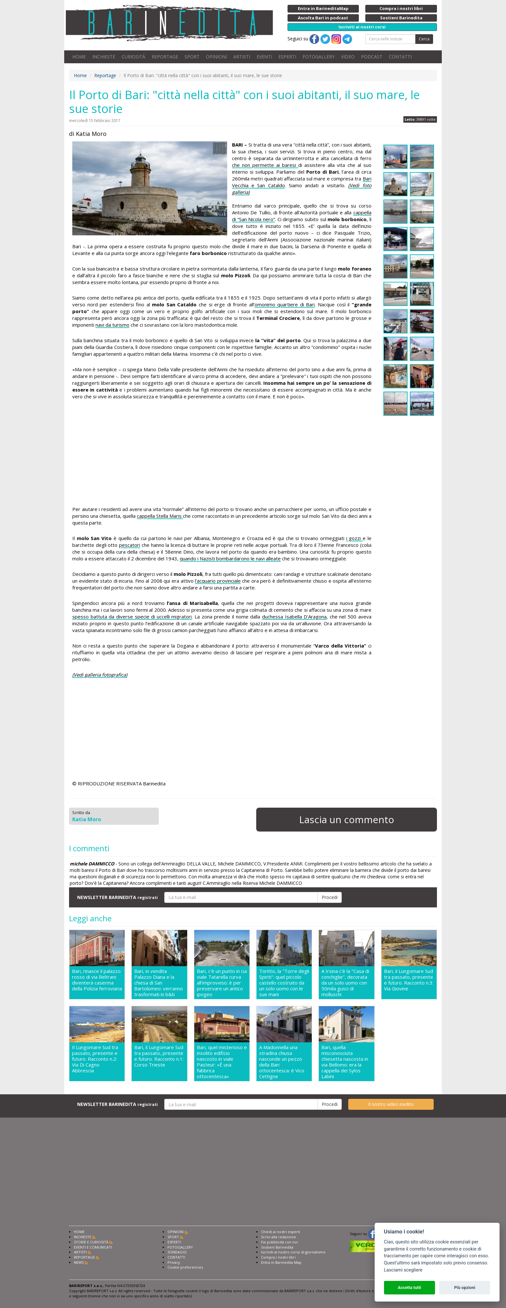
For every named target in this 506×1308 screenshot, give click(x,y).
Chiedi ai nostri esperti (280, 1231)
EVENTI (264, 57)
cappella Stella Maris (160, 516)
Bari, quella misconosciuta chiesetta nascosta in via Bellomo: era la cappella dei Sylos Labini (344, 1061)
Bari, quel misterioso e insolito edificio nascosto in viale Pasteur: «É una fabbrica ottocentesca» (222, 1061)
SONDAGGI (177, 1252)
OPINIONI (216, 57)
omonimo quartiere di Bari (285, 304)
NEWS (79, 1262)
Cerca (424, 39)
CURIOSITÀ (133, 57)
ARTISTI (241, 57)
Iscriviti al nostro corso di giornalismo (293, 1252)
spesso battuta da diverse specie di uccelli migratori (132, 616)
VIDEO (348, 57)
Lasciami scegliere (403, 1270)
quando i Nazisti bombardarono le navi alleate (230, 558)
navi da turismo (112, 325)
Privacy (173, 1262)
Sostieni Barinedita (277, 1247)
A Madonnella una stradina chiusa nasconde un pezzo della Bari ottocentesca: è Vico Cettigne (281, 1061)
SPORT (192, 57)
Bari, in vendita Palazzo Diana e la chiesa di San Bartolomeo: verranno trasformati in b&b (158, 982)
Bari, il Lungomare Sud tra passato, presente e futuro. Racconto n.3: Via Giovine (408, 980)
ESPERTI (287, 57)
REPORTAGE (165, 57)
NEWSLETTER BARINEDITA (117, 897)
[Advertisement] (221, 454)
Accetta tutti (409, 1287)
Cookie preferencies (185, 1267)
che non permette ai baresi (265, 165)
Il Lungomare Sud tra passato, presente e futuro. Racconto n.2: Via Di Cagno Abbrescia (95, 1059)
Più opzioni (464, 1287)
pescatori (129, 545)
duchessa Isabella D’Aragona (294, 616)
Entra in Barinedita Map (281, 1262)
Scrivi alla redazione (278, 1236)
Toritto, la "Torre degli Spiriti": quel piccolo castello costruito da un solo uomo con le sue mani (284, 982)
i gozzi (354, 538)
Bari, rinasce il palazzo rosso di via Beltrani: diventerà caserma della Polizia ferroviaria (97, 980)
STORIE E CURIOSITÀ (91, 1242)
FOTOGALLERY (319, 57)
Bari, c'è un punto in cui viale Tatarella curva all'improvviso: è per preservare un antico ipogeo (222, 982)
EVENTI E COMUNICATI (93, 1247)
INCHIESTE (103, 57)
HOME (79, 57)
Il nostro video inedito (391, 1104)
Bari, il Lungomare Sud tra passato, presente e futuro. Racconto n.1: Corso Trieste (159, 1056)
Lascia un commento (346, 819)
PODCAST (371, 57)
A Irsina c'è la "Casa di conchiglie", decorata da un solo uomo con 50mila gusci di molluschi (345, 982)
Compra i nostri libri (278, 1257)
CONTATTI (400, 57)
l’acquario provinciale (218, 580)
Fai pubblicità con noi (279, 1242)
